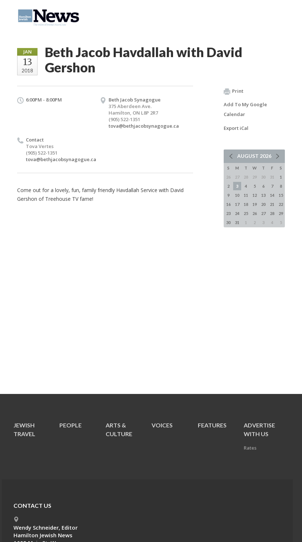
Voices (162, 425)
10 (237, 195)
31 (237, 222)
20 (263, 204)
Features (212, 425)
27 (263, 213)
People (70, 425)
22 (281, 204)
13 (263, 195)
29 (281, 213)
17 (237, 204)
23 (228, 213)
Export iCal (236, 128)
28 (272, 213)
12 (254, 195)
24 (237, 213)
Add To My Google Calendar (245, 109)
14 (272, 195)
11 (246, 195)
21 (272, 204)
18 (246, 204)
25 (246, 213)
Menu (276, 15)
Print (233, 91)
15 (281, 195)
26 (254, 213)
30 (228, 222)
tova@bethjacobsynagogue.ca (144, 126)
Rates (250, 448)
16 (228, 204)
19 (254, 204)
